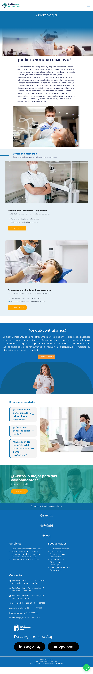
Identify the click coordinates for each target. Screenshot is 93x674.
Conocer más (17, 307)
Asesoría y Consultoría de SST (24, 557)
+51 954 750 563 (34, 608)
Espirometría (55, 557)
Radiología (54, 565)
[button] (86, 667)
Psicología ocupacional (60, 567)
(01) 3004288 (23, 603)
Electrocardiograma (58, 554)
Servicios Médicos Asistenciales (25, 559)
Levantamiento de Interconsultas (26, 554)
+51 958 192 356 (31, 613)
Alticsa (60, 664)
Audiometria (55, 551)
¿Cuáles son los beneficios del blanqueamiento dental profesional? (23, 449)
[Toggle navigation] (88, 5)
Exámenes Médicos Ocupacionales (27, 549)
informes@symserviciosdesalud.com (24, 618)
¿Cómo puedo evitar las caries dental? (23, 430)
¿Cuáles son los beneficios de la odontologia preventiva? (23, 414)
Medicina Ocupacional (59, 549)
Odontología (55, 570)
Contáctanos (16, 228)
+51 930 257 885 (37, 603)
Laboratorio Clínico (58, 559)
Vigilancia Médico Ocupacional (25, 551)
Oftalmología (55, 562)
